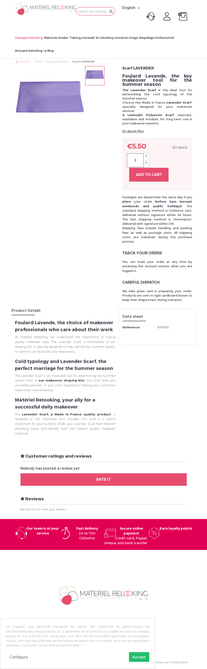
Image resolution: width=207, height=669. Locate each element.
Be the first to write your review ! (43, 509)
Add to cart (149, 174)
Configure (18, 657)
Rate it (103, 479)
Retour (23, 61)
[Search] (95, 11)
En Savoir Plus (132, 131)
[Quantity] (135, 160)
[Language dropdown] (131, 7)
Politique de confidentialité (170, 662)
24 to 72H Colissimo (87, 533)
